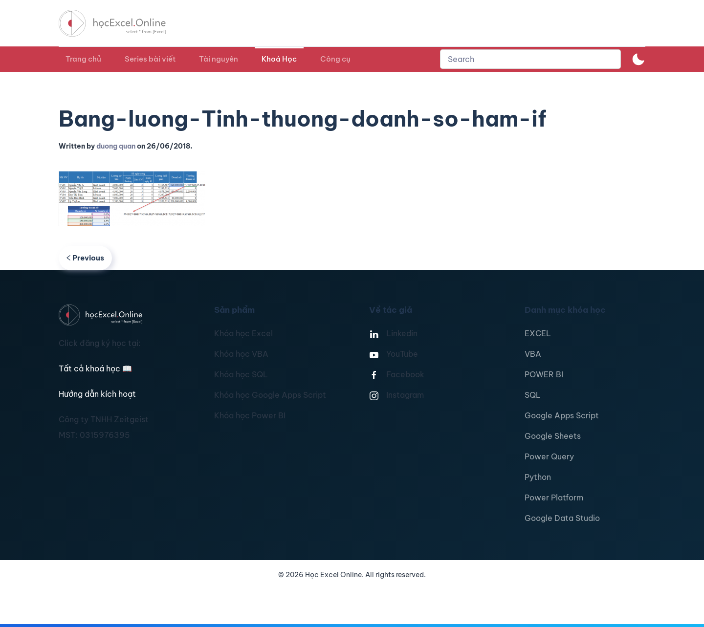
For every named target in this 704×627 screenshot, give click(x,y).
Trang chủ (83, 59)
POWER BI (544, 374)
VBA (533, 354)
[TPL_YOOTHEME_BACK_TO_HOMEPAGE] (121, 23)
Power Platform (554, 497)
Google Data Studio (562, 518)
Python (538, 477)
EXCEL (538, 333)
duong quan (115, 146)
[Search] (530, 59)
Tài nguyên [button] (218, 59)
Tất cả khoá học (95, 368)
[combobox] (530, 59)
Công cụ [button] (335, 59)
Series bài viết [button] (150, 59)
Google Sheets (553, 436)
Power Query (549, 456)
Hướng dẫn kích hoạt (97, 394)
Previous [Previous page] (85, 257)
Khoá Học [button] (279, 59)
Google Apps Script (562, 415)
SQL (533, 395)
